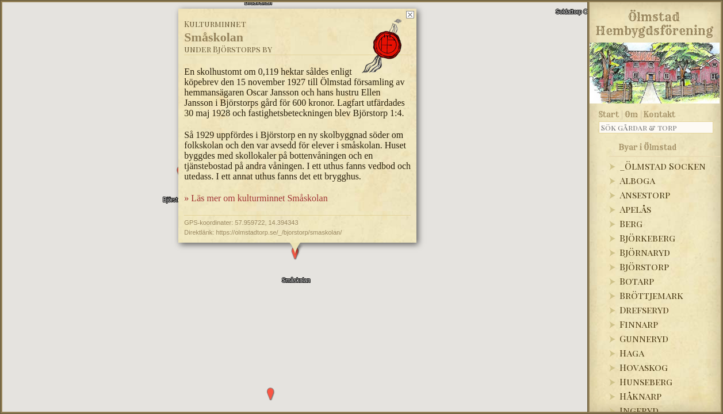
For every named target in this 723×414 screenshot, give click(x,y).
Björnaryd (644, 252)
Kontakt (659, 114)
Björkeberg (647, 238)
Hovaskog (643, 367)
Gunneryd (643, 338)
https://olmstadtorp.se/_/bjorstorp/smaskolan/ (279, 211)
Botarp (636, 281)
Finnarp (638, 324)
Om (631, 114)
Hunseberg (645, 381)
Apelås (635, 209)
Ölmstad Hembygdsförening (654, 21)
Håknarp (640, 396)
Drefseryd (644, 310)
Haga (631, 353)
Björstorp (644, 266)
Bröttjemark (651, 295)
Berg (630, 223)
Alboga (637, 180)
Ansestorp (644, 195)
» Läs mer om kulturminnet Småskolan (255, 177)
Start (609, 114)
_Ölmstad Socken (662, 166)
